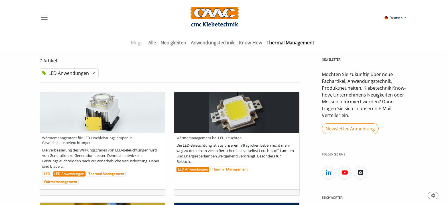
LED (47, 173)
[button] (433, 196)
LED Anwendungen (69, 173)
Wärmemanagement (60, 181)
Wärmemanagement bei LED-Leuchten (209, 138)
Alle (152, 43)
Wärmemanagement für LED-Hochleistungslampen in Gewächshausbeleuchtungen (87, 140)
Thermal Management (106, 173)
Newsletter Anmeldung (350, 129)
